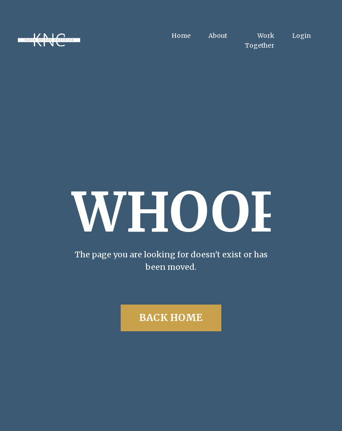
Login (301, 36)
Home (181, 36)
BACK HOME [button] (171, 318)
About (217, 36)
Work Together (259, 40)
